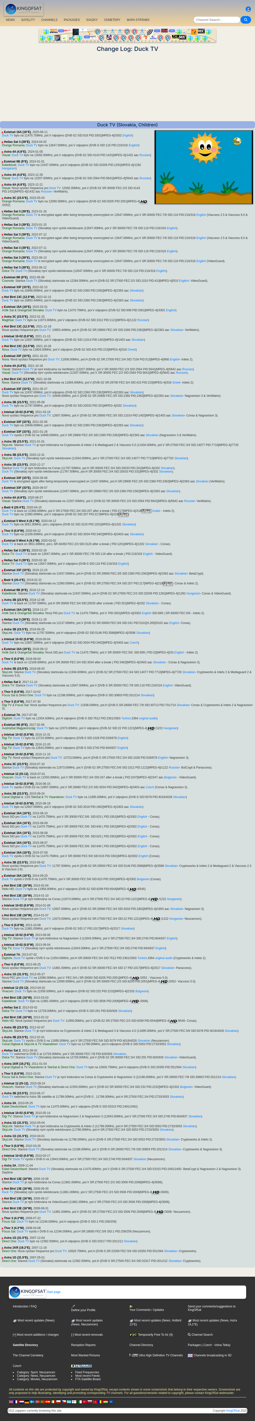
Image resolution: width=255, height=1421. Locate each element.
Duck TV (7, 135)
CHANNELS (49, 20)
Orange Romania (13, 145)
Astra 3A (10, 1103)
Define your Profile (83, 1308)
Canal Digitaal (11, 797)
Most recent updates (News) (33, 1320)
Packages (194, 1345)
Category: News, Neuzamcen (36, 1375)
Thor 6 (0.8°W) (14, 531)
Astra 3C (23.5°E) (16, 198)
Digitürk (7, 718)
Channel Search (200, 1334)
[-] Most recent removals (87, 1334)
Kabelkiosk (9, 165)
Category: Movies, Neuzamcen (37, 1379)
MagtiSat (8, 320)
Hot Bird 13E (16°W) (18, 885)
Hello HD (8, 889)
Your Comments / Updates (146, 1308)
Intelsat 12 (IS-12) (16, 774)
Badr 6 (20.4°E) (14, 507)
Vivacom (7, 777)
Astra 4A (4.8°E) (15, 151)
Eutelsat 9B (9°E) (16, 161)
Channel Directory (141, 1345)
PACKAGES (72, 20)
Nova (5, 349)
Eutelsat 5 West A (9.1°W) (21, 521)
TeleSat (36, 797)
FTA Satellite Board (88, 1379)
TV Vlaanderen (54, 797)
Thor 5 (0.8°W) (14, 692)
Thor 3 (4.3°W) (14, 1218)
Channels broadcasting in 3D (209, 1355)
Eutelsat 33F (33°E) (17, 287)
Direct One (26, 695)
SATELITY (28, 20)
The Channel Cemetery (28, 1355)
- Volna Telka (220, 1345)
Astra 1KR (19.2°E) (17, 1064)
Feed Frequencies (87, 1372)
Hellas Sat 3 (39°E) (17, 142)
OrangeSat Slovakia (30, 310)
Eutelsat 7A (12, 715)
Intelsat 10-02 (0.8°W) (18, 336)
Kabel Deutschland (14, 1106)
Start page (35, 1292)
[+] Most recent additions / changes (36, 1334)
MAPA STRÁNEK (138, 20)
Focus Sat (8, 695)
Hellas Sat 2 (12, 682)
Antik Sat (8, 310)
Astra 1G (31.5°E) (16, 974)
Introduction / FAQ (25, 1306)
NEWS (10, 20)
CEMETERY (112, 20)
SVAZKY (91, 20)
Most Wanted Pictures (85, 1355)
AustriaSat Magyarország (18, 728)
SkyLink (7, 445)
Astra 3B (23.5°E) (16, 402)
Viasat (6, 155)
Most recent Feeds (87, 1375)
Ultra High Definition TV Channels (156, 1355)
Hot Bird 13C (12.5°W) (19, 297)
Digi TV (7, 705)
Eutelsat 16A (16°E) (17, 132)
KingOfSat (233, 1410)
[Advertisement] (127, 86)
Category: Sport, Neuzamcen (36, 1372)
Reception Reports (83, 1345)
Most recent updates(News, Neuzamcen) (87, 1322)
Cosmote (8, 280)
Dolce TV (8, 271)
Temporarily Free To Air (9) (151, 1334)
